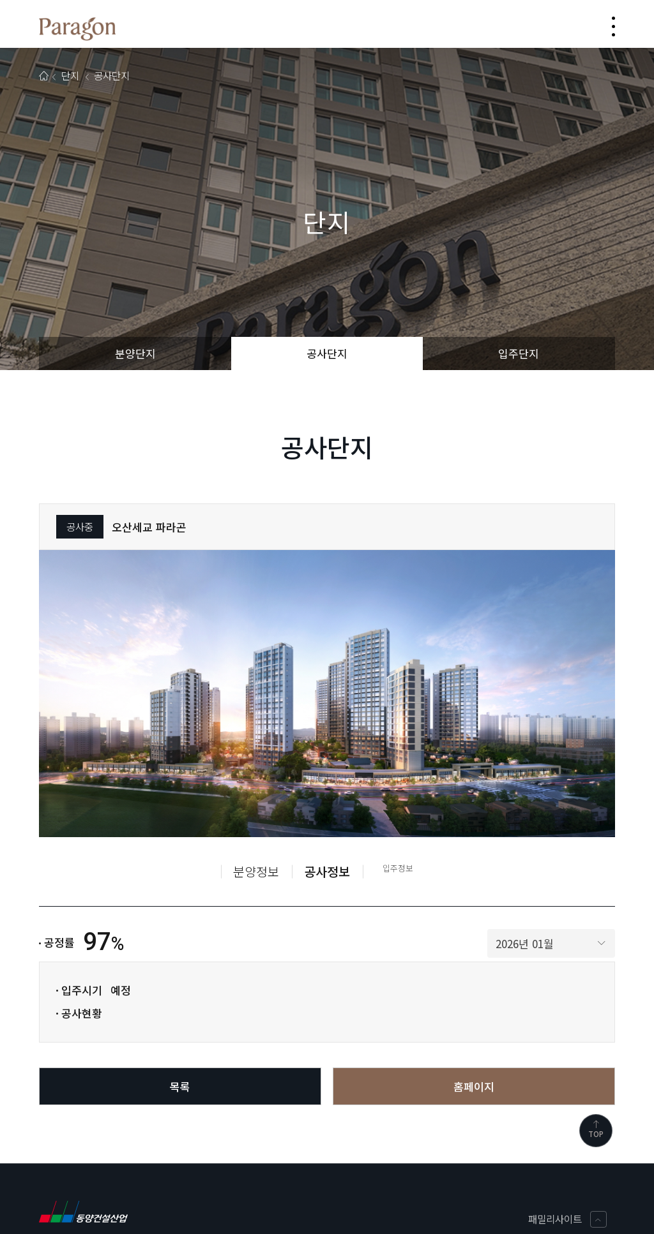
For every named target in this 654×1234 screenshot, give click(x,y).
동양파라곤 (77, 29)
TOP (596, 1129)
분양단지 (135, 353)
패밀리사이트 (567, 1219)
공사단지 (327, 353)
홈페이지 (473, 1086)
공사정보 (327, 871)
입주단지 (518, 353)
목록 (180, 1086)
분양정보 (256, 871)
